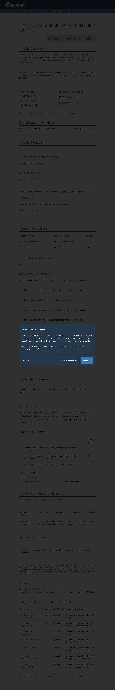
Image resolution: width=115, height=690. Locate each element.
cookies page (32, 349)
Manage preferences (69, 360)
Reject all (25, 360)
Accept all (87, 360)
